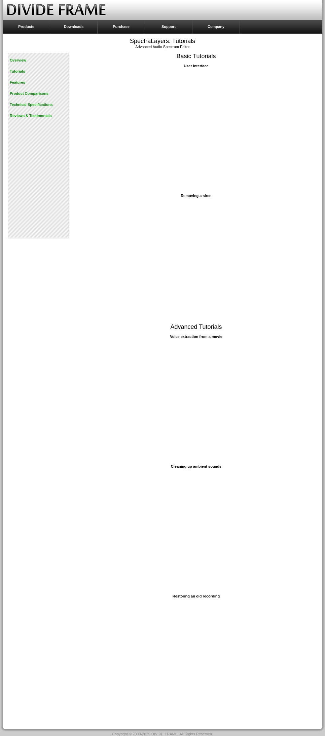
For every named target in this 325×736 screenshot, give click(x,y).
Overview (18, 60)
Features (17, 82)
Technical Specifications (31, 105)
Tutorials (17, 71)
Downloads (74, 27)
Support (168, 27)
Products (26, 27)
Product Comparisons (29, 93)
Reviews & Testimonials (31, 116)
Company (216, 27)
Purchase (121, 27)
